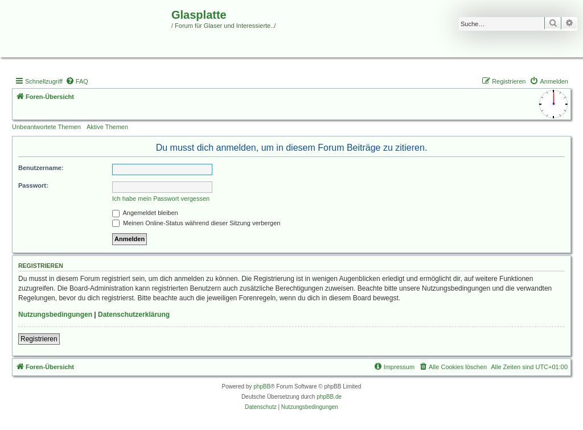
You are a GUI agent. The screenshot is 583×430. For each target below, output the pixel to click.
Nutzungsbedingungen (55, 315)
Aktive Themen (107, 126)
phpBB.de (329, 397)
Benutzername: (40, 167)
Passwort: (33, 185)
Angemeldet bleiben (145, 212)
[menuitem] (76, 81)
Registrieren (39, 339)
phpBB (261, 386)
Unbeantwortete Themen (46, 126)
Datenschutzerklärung (134, 315)
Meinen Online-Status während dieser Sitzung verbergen (196, 223)
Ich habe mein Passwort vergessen (161, 198)
